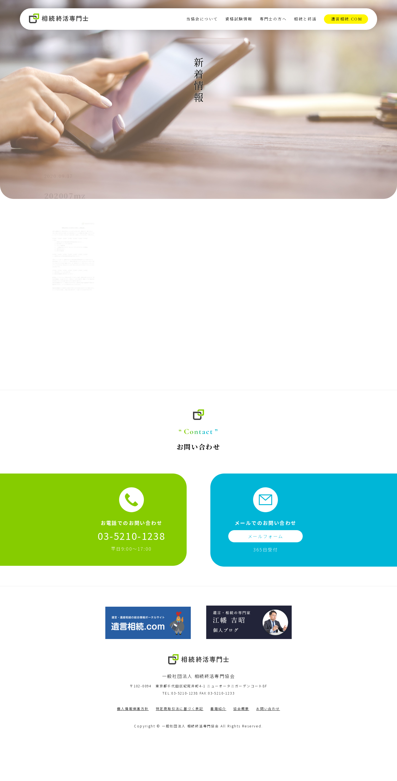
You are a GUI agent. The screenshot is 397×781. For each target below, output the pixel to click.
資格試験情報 (238, 19)
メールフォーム (265, 580)
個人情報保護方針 (133, 753)
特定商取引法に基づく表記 (179, 753)
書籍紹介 (218, 753)
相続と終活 (304, 19)
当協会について (202, 19)
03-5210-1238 (131, 580)
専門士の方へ (272, 19)
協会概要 (241, 753)
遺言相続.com (346, 19)
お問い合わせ (268, 753)
